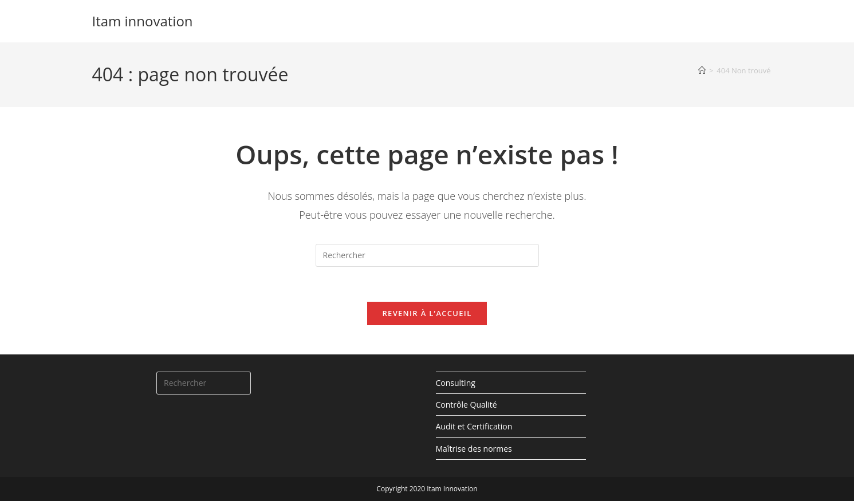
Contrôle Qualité (466, 404)
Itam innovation (142, 20)
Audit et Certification (474, 426)
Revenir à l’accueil (426, 313)
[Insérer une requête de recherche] (427, 255)
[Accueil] (702, 70)
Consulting (455, 382)
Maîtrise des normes (474, 448)
